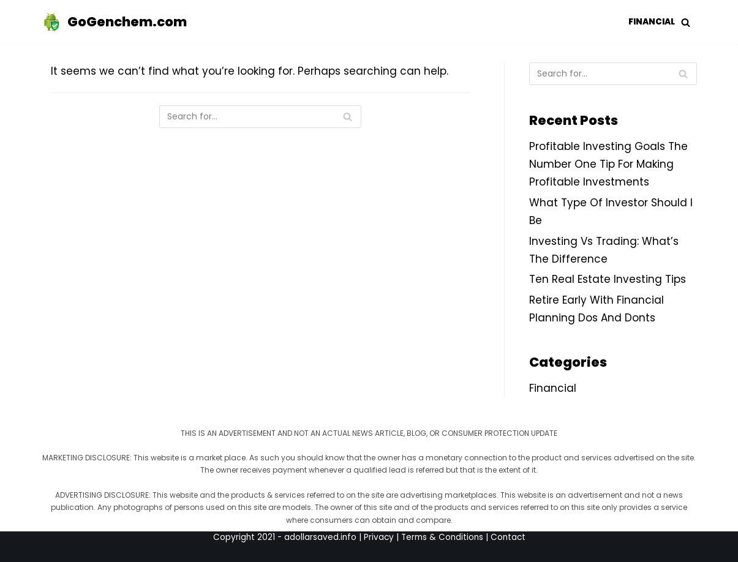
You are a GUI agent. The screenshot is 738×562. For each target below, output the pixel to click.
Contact (508, 537)
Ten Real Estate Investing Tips (607, 279)
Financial (651, 22)
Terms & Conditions (442, 537)
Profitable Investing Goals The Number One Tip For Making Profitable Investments (608, 164)
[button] (685, 22)
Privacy (379, 537)
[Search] (260, 116)
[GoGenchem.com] (114, 22)
